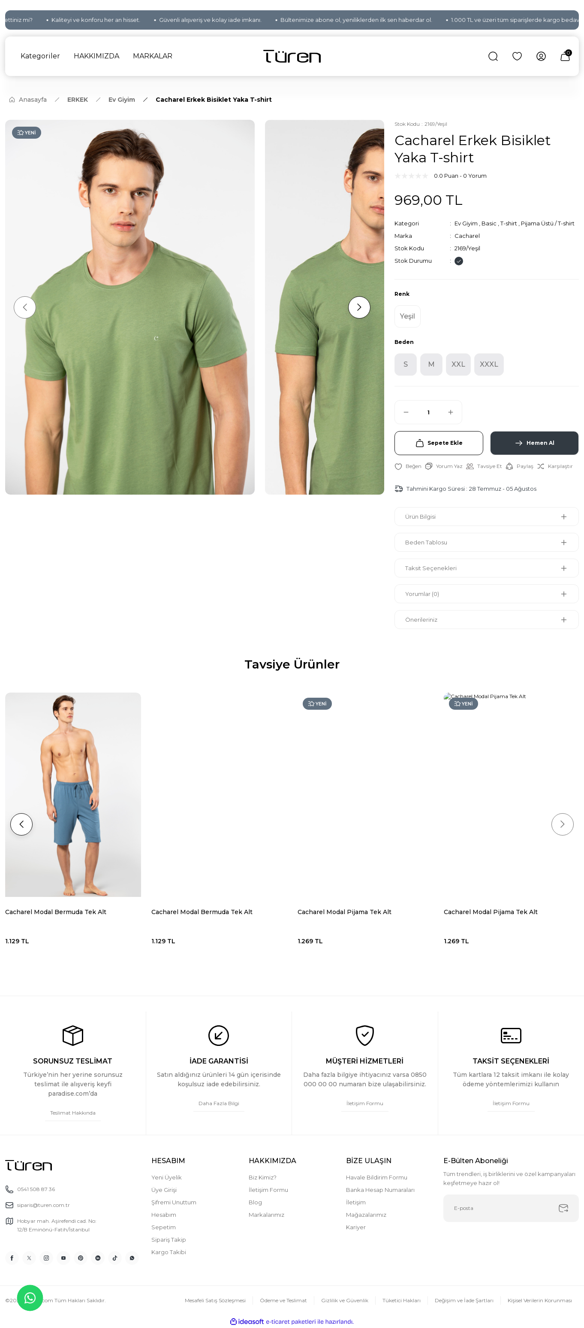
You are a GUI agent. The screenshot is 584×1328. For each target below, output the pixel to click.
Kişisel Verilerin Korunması (540, 1300)
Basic (489, 223)
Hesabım (163, 1214)
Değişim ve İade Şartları (464, 1300)
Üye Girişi (164, 1189)
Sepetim (163, 1227)
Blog (255, 1202)
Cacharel (467, 235)
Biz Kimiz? (263, 1177)
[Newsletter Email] (511, 1208)
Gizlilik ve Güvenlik (344, 1300)
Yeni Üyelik (166, 1177)
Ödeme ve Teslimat (283, 1300)
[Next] (359, 307)
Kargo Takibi (168, 1252)
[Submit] (563, 1208)
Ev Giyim (466, 223)
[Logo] (292, 56)
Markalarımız (266, 1214)
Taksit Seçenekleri (431, 568)
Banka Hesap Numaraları (380, 1189)
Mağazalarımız (366, 1214)
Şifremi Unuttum (173, 1202)
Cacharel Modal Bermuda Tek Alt (55, 912)
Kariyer (356, 1227)
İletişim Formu (268, 1189)
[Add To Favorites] (407, 466)
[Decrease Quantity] (402, 412)
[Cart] (565, 56)
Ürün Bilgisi (420, 516)
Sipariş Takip (168, 1239)
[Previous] (25, 307)
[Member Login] (541, 56)
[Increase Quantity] (454, 412)
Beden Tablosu (426, 542)
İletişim (356, 1202)
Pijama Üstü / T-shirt (548, 223)
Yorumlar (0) (422, 593)
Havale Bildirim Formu (376, 1177)
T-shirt (508, 223)
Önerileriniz (421, 619)
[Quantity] (428, 412)
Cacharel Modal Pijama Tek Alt (198, 912)
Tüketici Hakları (401, 1300)
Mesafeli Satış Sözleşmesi (215, 1300)
